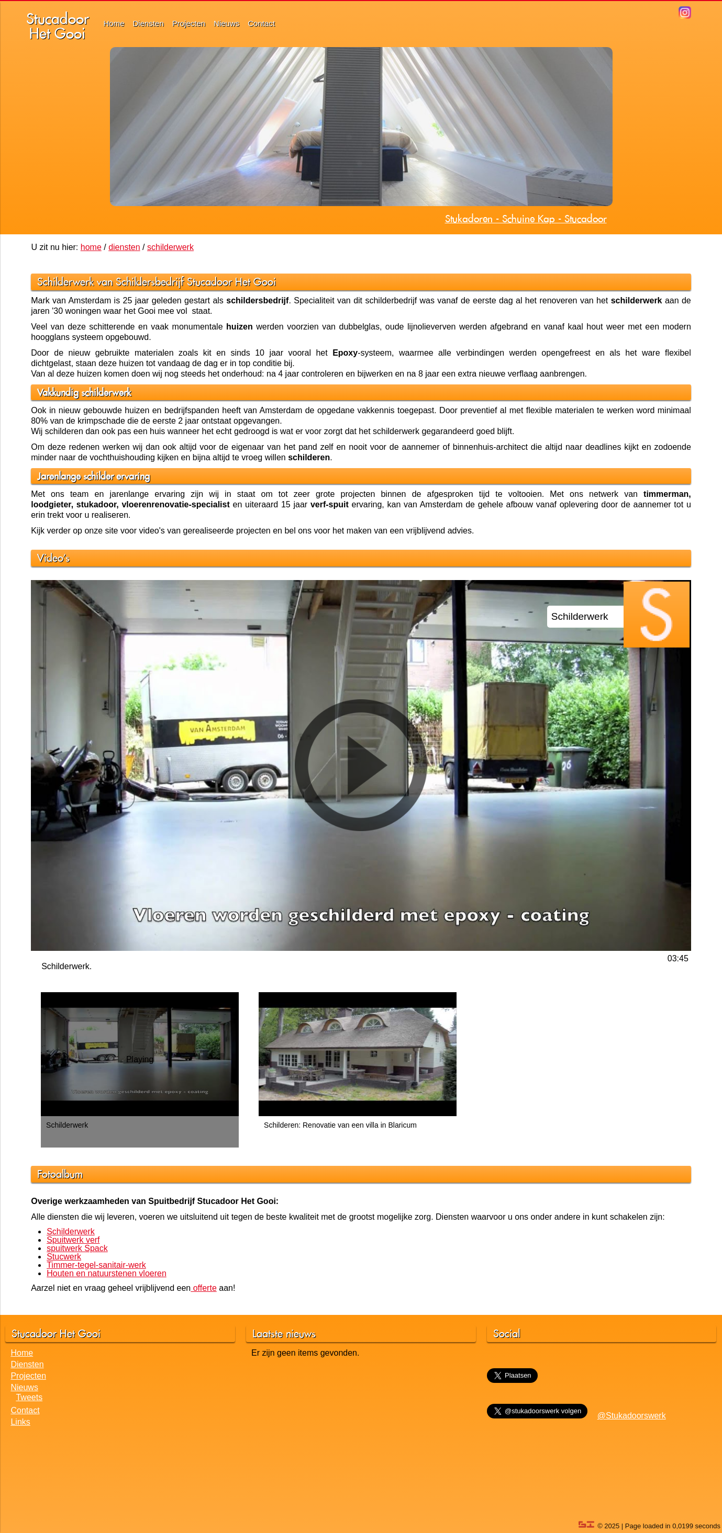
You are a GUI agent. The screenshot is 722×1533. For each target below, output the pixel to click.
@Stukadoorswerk (631, 1415)
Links (20, 1421)
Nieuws (226, 23)
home (91, 247)
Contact (261, 23)
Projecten (188, 23)
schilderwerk (170, 247)
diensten (124, 247)
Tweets (29, 1397)
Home (114, 23)
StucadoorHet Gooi (57, 26)
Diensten (148, 23)
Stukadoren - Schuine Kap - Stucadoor (526, 218)
